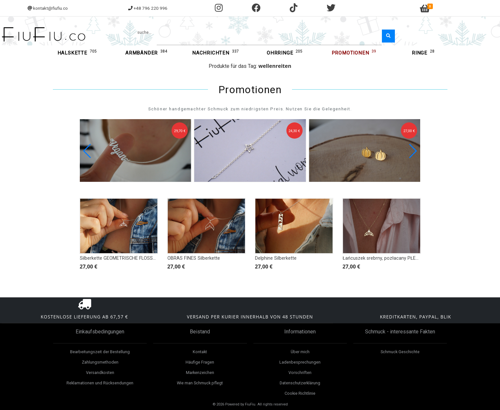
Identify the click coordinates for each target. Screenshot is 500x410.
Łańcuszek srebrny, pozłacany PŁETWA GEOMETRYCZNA (403, 258)
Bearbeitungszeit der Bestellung (100, 351)
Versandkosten (100, 372)
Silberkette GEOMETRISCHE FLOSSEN (119, 258)
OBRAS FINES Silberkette (193, 258)
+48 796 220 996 (150, 8)
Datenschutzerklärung (300, 382)
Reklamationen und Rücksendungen (100, 382)
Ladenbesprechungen (300, 362)
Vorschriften (299, 372)
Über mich (300, 351)
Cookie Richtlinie (300, 393)
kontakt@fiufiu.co (50, 8)
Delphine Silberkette (276, 258)
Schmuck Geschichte (400, 351)
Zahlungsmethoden (100, 362)
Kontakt (200, 351)
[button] (412, 151)
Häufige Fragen (200, 362)
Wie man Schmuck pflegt (200, 382)
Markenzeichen (200, 372)
